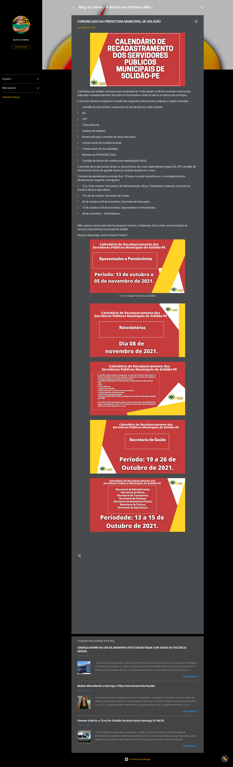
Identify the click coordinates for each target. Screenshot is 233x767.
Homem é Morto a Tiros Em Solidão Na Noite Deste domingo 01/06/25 (120, 720)
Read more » (190, 676)
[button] (196, 22)
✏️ (225, 759)
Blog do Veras (21, 40)
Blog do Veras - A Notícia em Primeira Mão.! (115, 7)
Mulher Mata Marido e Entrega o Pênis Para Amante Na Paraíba (116, 685)
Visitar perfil (21, 47)
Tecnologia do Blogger (138, 759)
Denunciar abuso (11, 97)
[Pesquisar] (202, 8)
